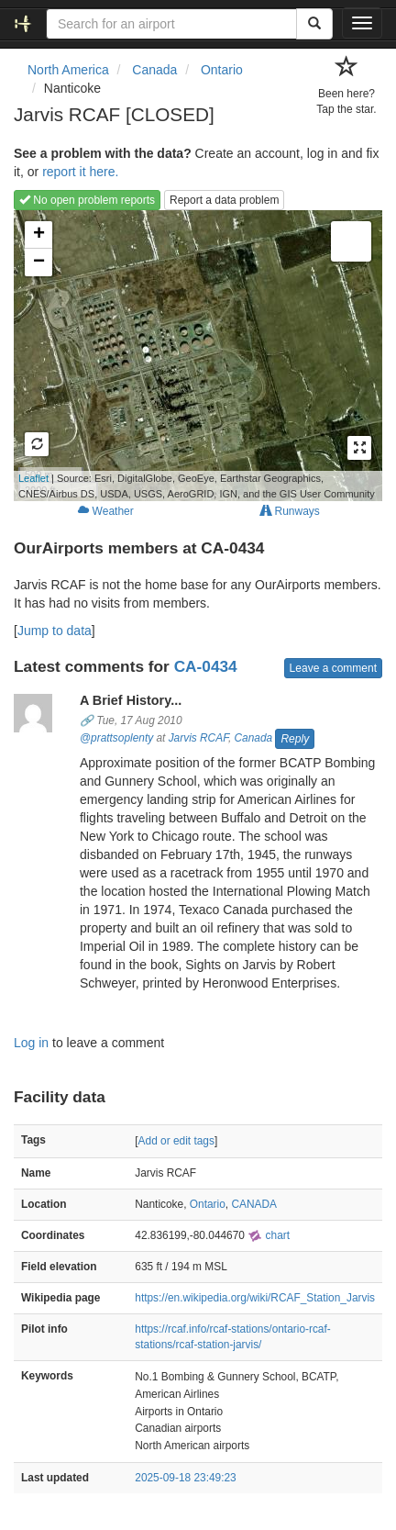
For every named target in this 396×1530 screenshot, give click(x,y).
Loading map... (194, 355)
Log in (31, 1042)
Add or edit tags (176, 1140)
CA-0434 (205, 666)
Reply (294, 738)
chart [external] (269, 1235)
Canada (253, 737)
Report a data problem (224, 200)
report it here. (80, 171)
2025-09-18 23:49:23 (185, 1477)
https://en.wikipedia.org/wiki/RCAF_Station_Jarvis (255, 1297)
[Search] (314, 23)
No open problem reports (87, 200)
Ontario (208, 1204)
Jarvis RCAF (198, 737)
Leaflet (33, 478)
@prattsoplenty (116, 737)
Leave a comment (333, 668)
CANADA (254, 1204)
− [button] (39, 262)
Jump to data (54, 630)
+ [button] (39, 235)
